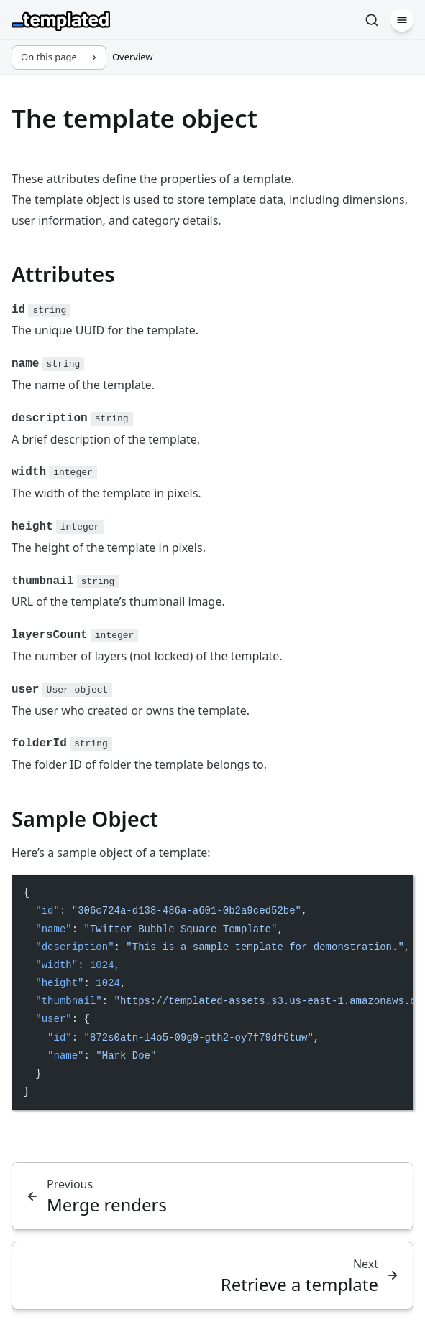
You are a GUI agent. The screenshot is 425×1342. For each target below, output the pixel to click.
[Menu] (401, 20)
